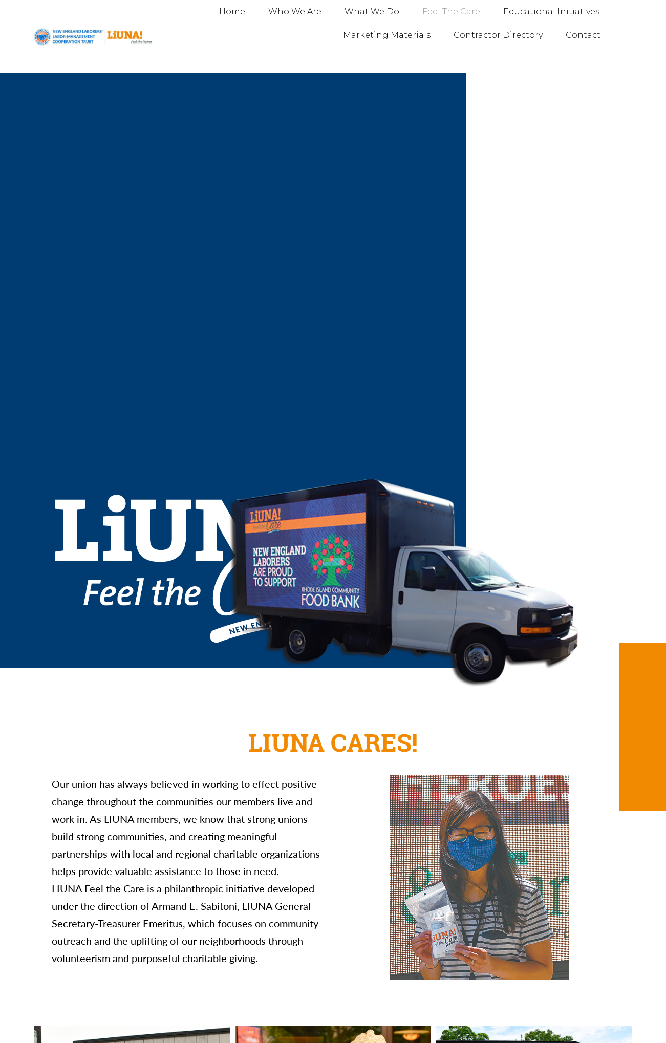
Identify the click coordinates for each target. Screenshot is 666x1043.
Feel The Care (451, 11)
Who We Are (294, 11)
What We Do (372, 11)
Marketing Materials (387, 35)
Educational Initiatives (551, 11)
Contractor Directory (498, 35)
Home (232, 11)
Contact (583, 35)
